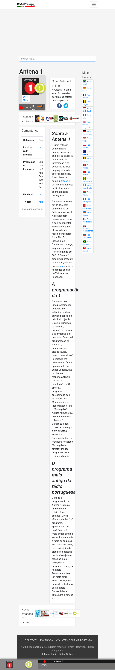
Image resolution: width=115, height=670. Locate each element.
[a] (28, 664)
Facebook (46, 640)
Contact (30, 640)
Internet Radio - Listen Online (57, 654)
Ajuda (60, 650)
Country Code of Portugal (74, 640)
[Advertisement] (57, 32)
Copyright (81, 647)
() (26, 96)
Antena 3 (65, 181)
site (62, 266)
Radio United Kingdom (86, 124)
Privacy (70, 647)
